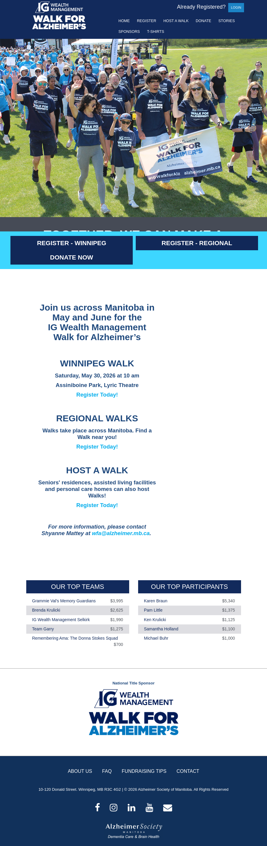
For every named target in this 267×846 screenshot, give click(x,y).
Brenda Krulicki (46, 610)
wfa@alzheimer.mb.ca (120, 533)
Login (236, 7)
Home (124, 21)
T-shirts (155, 32)
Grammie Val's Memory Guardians (64, 600)
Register (146, 21)
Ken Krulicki (155, 619)
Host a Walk (176, 21)
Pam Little (153, 610)
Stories (226, 21)
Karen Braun (156, 600)
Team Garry (43, 629)
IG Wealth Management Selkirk (61, 619)
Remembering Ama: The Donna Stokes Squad (75, 638)
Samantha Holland (161, 629)
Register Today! (97, 394)
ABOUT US (80, 771)
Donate (203, 21)
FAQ (107, 771)
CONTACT (188, 771)
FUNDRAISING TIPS (144, 771)
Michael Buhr (156, 638)
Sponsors (129, 32)
